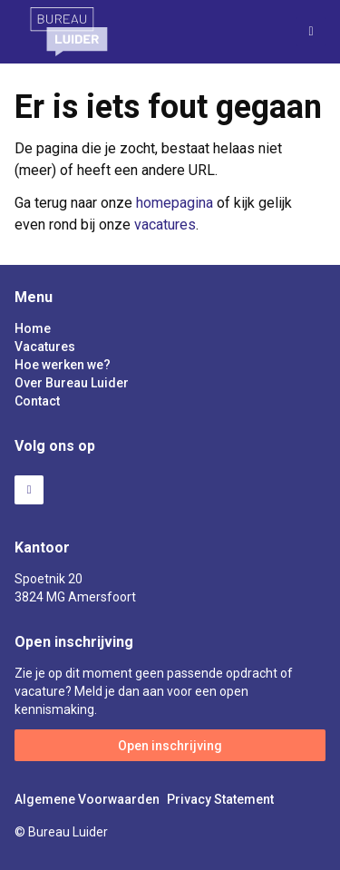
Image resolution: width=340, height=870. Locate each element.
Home (33, 328)
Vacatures (45, 346)
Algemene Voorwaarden (87, 799)
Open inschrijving (170, 745)
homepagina (174, 202)
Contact (37, 401)
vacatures (165, 224)
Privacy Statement (220, 799)
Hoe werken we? (63, 364)
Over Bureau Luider (72, 383)
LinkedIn (29, 489)
